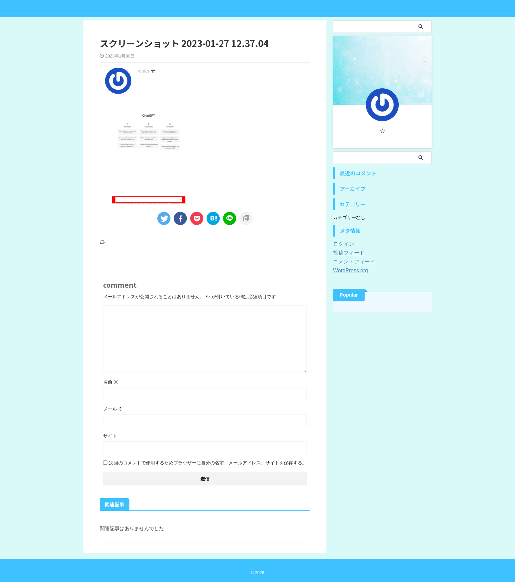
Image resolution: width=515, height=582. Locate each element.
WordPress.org (348, 270)
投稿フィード (347, 253)
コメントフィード (351, 261)
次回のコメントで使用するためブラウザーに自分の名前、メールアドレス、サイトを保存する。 (208, 462)
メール (113, 409)
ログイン (342, 244)
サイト (110, 435)
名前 (110, 382)
